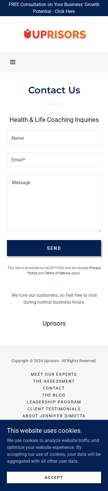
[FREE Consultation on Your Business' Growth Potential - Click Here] (54, 8)
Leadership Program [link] (54, 402)
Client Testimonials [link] (54, 409)
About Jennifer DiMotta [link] (54, 415)
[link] (54, 34)
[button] (12, 62)
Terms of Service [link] (57, 273)
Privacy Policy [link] (54, 429)
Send (54, 248)
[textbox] (54, 138)
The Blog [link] (54, 395)
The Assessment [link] (54, 381)
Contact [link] (54, 388)
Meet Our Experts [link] (54, 374)
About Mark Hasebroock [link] (54, 422)
